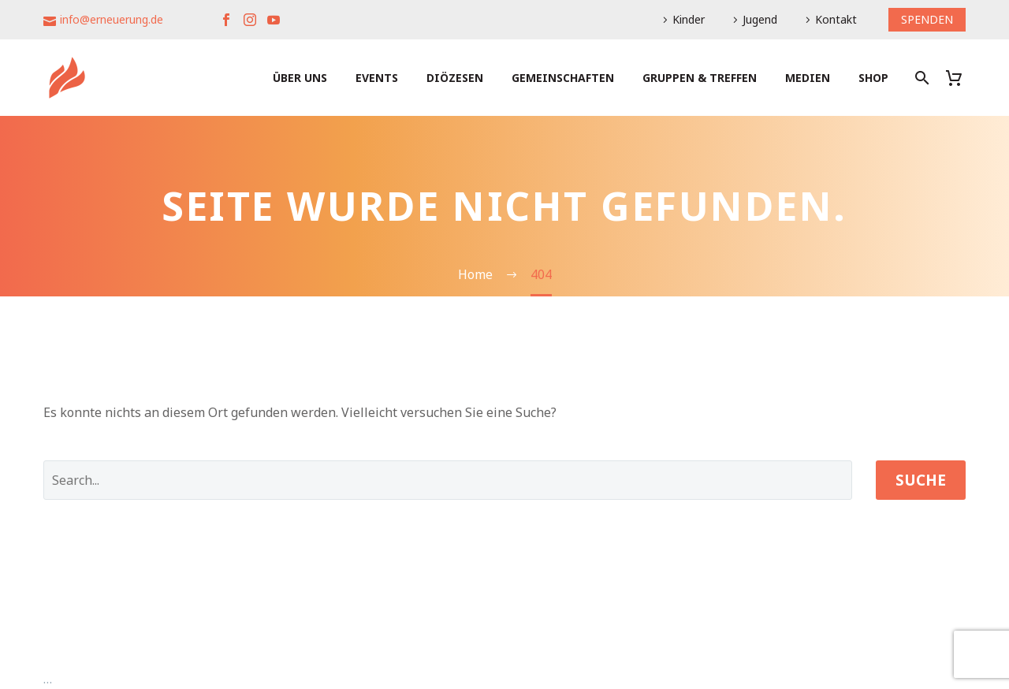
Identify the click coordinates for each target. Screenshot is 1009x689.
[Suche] (920, 78)
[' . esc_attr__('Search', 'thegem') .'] (447, 480)
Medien (807, 77)
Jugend (760, 19)
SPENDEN (927, 19)
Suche (920, 480)
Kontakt (836, 19)
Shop (873, 77)
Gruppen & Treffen (699, 77)
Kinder (688, 19)
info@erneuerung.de (111, 19)
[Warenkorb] (959, 78)
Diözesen (454, 77)
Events (377, 77)
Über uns (300, 77)
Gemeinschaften (563, 77)
